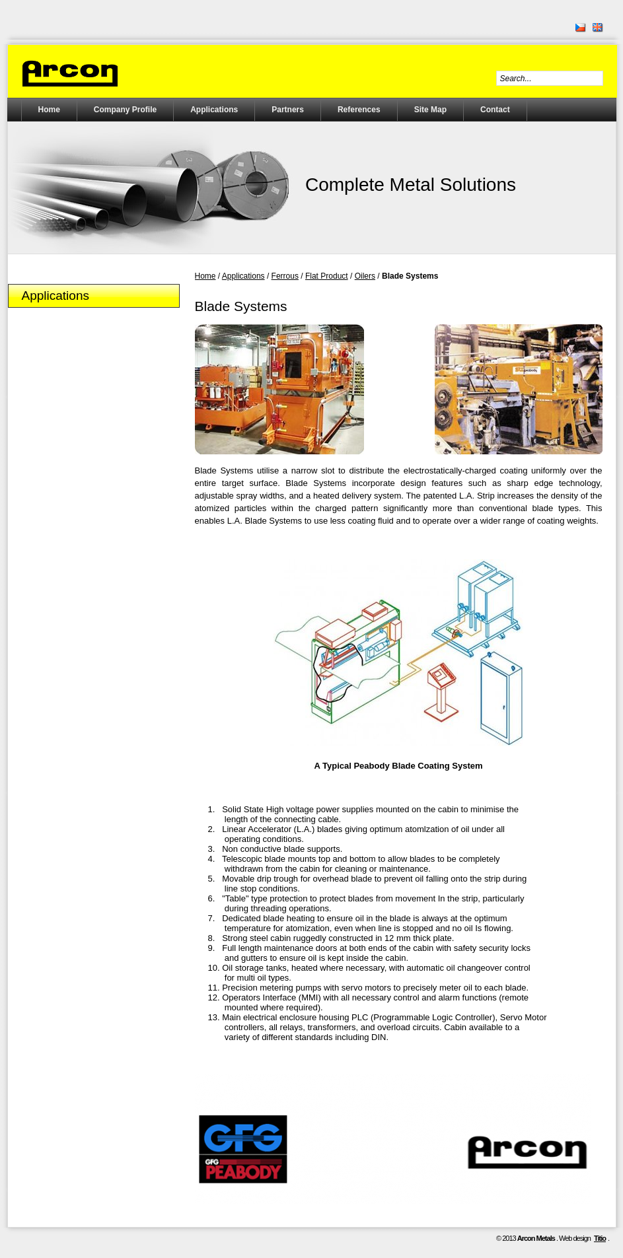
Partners (288, 109)
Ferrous (285, 276)
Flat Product (326, 276)
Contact (495, 109)
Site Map (430, 109)
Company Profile (125, 109)
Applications (214, 109)
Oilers (365, 276)
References (359, 109)
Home (49, 109)
